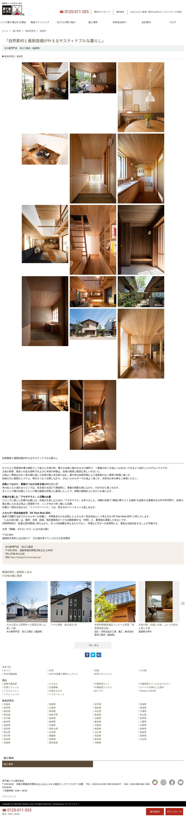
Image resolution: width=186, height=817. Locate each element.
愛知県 (98, 721)
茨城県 (143, 707)
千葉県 (143, 711)
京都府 (52, 725)
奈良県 (7, 728)
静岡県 (52, 721)
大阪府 (98, 725)
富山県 (143, 714)
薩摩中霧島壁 (10, 684)
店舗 (97, 670)
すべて (7, 670)
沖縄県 (98, 742)
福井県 (52, 718)
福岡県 (143, 735)
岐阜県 (7, 721)
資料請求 (120, 11)
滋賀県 (7, 725)
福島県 (98, 707)
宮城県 (143, 704)
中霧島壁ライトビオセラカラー (155, 684)
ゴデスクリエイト (71, 804)
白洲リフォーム (11, 687)
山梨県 (98, 718)
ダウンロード (174, 811)
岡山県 (7, 732)
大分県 (143, 739)
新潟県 (98, 714)
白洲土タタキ (55, 691)
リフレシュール (11, 694)
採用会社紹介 (120, 22)
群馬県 (52, 711)
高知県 (98, 735)
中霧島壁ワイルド (103, 687)
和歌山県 (53, 728)
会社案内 (146, 22)
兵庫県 (143, 725)
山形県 (52, 707)
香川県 (7, 735)
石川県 (7, 718)
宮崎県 (7, 742)
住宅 (51, 670)
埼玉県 (98, 711)
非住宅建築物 (10, 674)
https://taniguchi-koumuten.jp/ (25, 557)
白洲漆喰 (53, 687)
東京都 (7, 714)
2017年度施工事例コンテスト (63, 674)
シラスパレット (56, 694)
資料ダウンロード (102, 11)
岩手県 (98, 704)
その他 (143, 670)
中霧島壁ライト (102, 684)
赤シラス (99, 691)
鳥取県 (98, 728)
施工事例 (93, 22)
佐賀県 (7, 739)
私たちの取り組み (66, 22)
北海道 (7, 704)
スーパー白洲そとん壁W (152, 687)
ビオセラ (53, 684)
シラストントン (11, 691)
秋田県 (7, 707)
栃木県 (7, 711)
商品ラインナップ (40, 22)
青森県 (52, 704)
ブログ (172, 22)
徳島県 (143, 732)
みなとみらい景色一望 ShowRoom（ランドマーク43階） (156, 11)
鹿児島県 (53, 742)
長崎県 (52, 739)
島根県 (143, 728)
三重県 (143, 721)
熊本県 (98, 739)
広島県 (52, 732)
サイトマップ (10, 796)
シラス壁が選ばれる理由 (13, 22)
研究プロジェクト (103, 674)
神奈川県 (53, 714)
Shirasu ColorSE (148, 691)
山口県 (98, 732)
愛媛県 (52, 735)
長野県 (143, 718)
